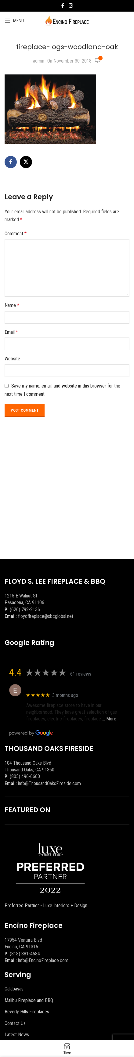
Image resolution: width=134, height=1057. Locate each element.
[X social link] (26, 162)
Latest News (17, 1034)
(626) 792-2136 (25, 609)
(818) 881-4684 (25, 954)
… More (109, 719)
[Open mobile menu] (14, 21)
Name (12, 305)
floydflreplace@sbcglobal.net (45, 616)
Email (11, 332)
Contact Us (15, 1023)
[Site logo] (67, 20)
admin (38, 61)
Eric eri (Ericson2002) (48, 687)
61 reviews (80, 674)
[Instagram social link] (71, 5)
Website (12, 359)
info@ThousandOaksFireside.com (49, 783)
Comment (16, 233)
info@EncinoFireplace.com (43, 960)
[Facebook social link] (63, 5)
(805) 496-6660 (25, 776)
